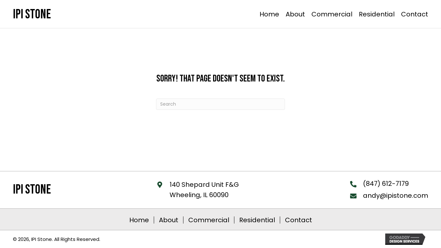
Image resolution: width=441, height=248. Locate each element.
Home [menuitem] (139, 220)
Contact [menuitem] (298, 220)
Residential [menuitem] (257, 220)
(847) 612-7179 (386, 183)
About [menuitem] (168, 220)
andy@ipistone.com (395, 195)
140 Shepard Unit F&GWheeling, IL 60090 (204, 189)
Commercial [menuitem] (208, 220)
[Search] (220, 104)
